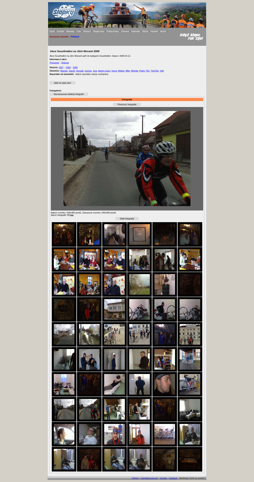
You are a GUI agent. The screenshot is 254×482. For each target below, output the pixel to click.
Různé (145, 31)
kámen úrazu (104, 71)
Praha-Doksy (113, 31)
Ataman (64, 71)
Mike (128, 71)
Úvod (52, 31)
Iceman (88, 71)
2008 (68, 67)
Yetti (162, 71)
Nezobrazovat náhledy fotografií (69, 94)
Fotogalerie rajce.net (149, 478)
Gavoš (72, 71)
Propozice (54, 62)
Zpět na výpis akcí (62, 83)
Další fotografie (127, 218)
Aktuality (70, 31)
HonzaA (80, 71)
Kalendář (135, 31)
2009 (75, 67)
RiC (148, 71)
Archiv (163, 31)
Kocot (114, 71)
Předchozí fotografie (126, 104)
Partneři (154, 31)
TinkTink (155, 71)
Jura (95, 71)
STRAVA (135, 478)
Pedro (142, 71)
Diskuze (87, 31)
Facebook (173, 478)
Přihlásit (75, 36)
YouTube (163, 478)
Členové (125, 31)
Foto (79, 31)
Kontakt (60, 31)
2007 (61, 67)
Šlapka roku (98, 31)
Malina (121, 71)
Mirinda (134, 71)
